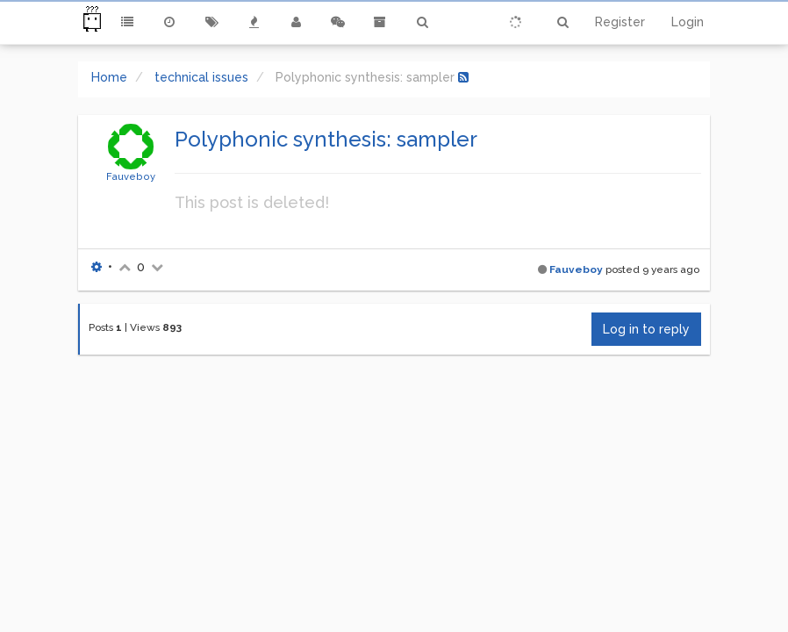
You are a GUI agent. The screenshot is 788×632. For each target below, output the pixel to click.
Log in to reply (646, 329)
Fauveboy (130, 176)
